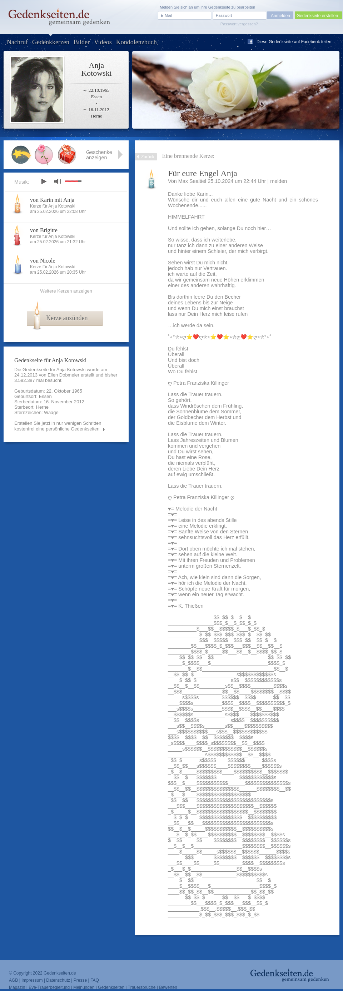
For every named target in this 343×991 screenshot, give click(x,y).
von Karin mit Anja (52, 200)
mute (57, 181)
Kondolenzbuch (136, 42)
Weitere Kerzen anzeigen (66, 291)
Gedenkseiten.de (60, 973)
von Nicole (42, 261)
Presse (80, 980)
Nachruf (17, 42)
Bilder (82, 42)
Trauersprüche (142, 987)
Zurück (147, 156)
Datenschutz (58, 980)
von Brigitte (44, 230)
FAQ (94, 980)
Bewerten (168, 987)
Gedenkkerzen (50, 42)
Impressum (32, 980)
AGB (13, 980)
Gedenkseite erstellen (317, 15)
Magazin (17, 987)
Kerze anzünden (67, 318)
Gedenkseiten (111, 987)
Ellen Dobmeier (63, 375)
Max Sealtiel (192, 181)
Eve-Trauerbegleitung (49, 987)
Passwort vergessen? (239, 24)
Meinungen (83, 987)
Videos (103, 42)
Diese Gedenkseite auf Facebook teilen (294, 41)
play (43, 181)
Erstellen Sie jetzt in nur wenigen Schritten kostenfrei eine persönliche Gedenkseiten (57, 426)
